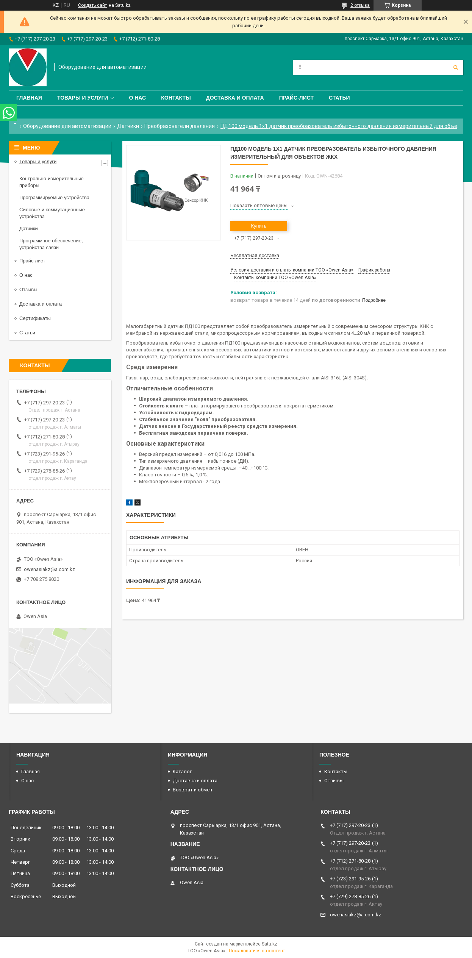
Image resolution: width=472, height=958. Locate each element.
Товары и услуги (82, 98)
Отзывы (28, 289)
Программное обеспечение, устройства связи (51, 244)
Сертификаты (35, 318)
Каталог (182, 771)
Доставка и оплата (235, 98)
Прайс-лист (296, 98)
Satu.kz (269, 944)
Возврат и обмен (192, 790)
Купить (258, 226)
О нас (137, 98)
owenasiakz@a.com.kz (49, 569)
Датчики (128, 126)
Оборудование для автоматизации (67, 126)
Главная (29, 98)
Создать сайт (92, 5)
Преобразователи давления (179, 126)
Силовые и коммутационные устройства (52, 213)
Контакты (176, 98)
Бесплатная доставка (254, 255)
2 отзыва (360, 5)
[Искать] (455, 67)
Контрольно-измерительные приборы (51, 182)
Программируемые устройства (54, 197)
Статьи (339, 98)
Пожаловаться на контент (257, 950)
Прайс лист (32, 261)
